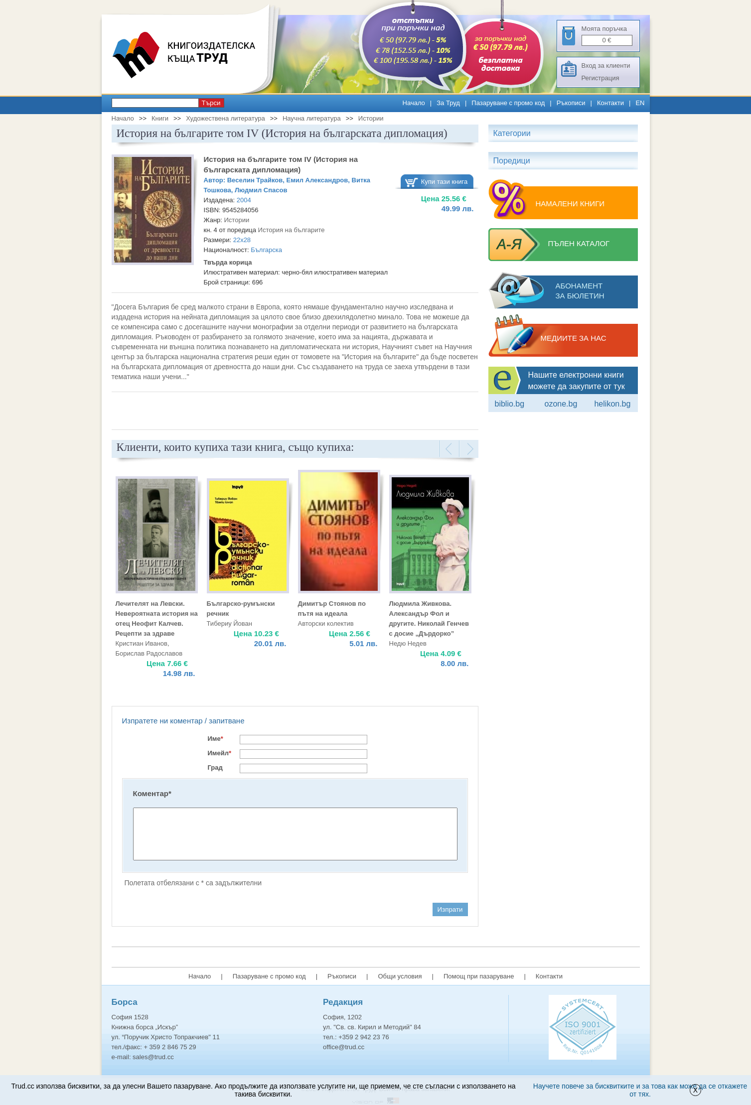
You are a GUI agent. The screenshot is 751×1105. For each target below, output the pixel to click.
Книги (159, 118)
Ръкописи (571, 103)
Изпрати (450, 909)
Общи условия (400, 976)
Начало (414, 103)
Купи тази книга (444, 181)
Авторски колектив (326, 623)
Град (215, 767)
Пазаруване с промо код (508, 103)
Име (215, 738)
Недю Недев (408, 643)
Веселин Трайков (255, 180)
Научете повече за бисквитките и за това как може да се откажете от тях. (640, 1090)
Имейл (220, 753)
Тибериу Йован (230, 623)
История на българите (291, 230)
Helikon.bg (612, 404)
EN (639, 103)
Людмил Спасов (261, 190)
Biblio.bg (510, 404)
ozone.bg (560, 404)
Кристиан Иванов (141, 643)
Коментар (152, 793)
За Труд (448, 103)
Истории (371, 118)
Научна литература (312, 118)
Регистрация (600, 78)
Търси (211, 103)
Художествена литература (225, 118)
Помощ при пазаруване (479, 976)
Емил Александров (317, 180)
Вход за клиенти (606, 65)
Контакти (610, 103)
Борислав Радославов (149, 653)
